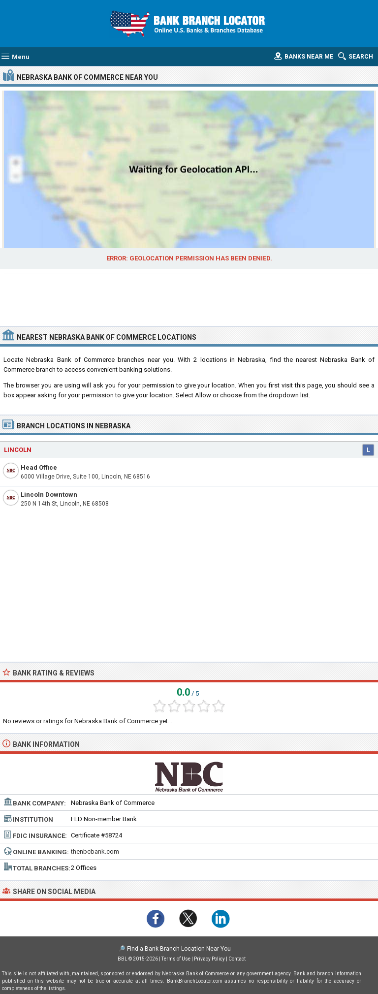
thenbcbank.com (95, 851)
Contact (237, 959)
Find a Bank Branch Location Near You (179, 948)
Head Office (39, 467)
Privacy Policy (209, 959)
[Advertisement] (189, 299)
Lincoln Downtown (49, 494)
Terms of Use (175, 959)
